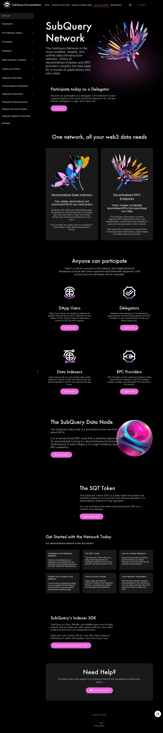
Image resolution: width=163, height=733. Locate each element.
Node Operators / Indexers (14, 60)
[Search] (148, 5)
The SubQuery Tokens (12, 33)
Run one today (61, 454)
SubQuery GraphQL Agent (82, 5)
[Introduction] (99, 724)
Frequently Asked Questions (15, 102)
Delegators (7, 51)
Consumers (7, 42)
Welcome (6, 16)
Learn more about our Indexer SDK (71, 645)
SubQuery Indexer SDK (61, 5)
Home (47, 5)
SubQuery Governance (12, 94)
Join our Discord (99, 690)
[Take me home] (22, 5)
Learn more (69, 327)
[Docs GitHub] (130, 5)
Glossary (6, 123)
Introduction (7, 24)
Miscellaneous (116, 5)
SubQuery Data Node (12, 78)
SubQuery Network (101, 5)
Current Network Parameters (15, 86)
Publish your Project (11, 69)
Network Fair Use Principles (14, 109)
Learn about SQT (91, 516)
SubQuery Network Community (16, 116)
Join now (59, 108)
